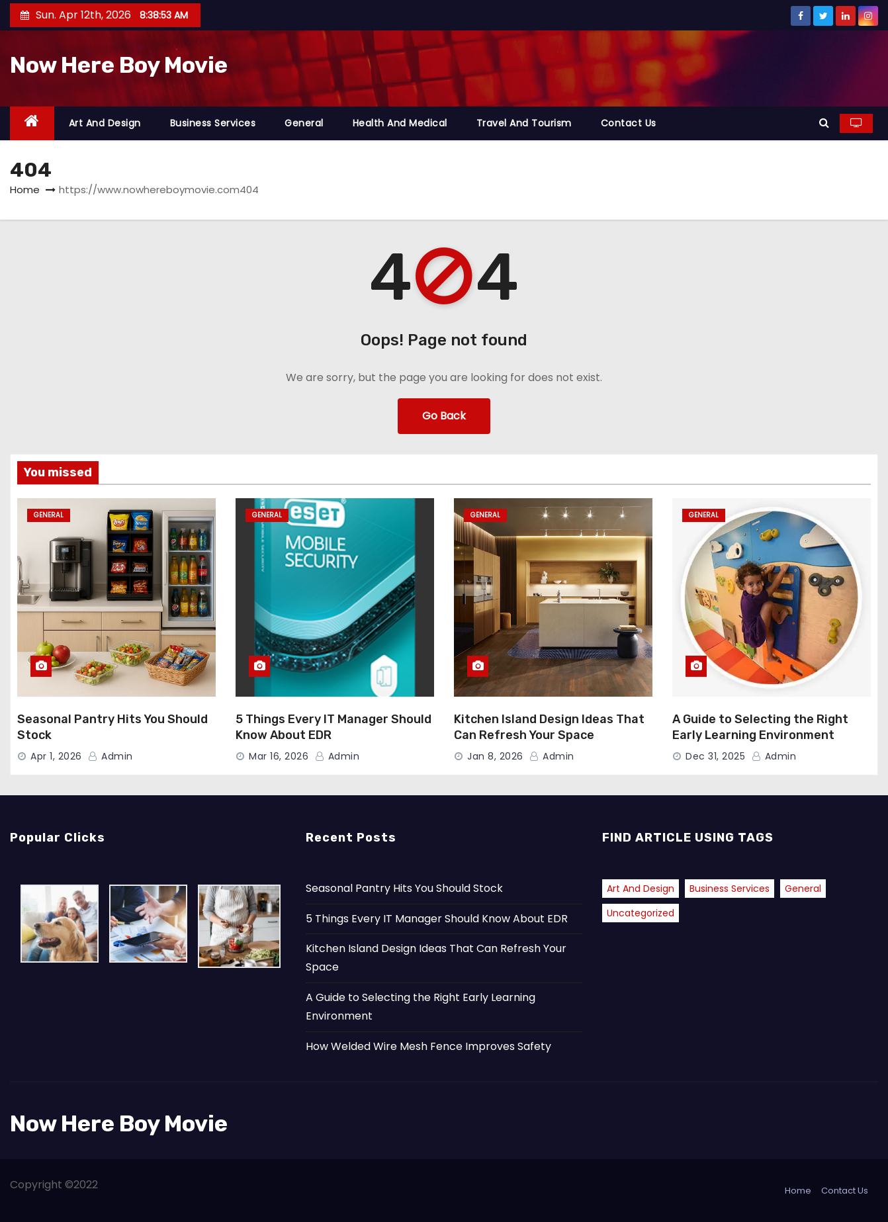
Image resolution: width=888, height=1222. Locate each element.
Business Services (213, 123)
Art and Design (105, 123)
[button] (824, 122)
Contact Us (628, 123)
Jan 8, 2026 (495, 756)
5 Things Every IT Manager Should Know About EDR (437, 918)
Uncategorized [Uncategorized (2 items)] (640, 913)
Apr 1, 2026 (56, 756)
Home (25, 189)
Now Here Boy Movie (119, 65)
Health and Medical (400, 123)
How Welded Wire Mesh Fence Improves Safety (428, 1046)
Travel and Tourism (524, 123)
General (304, 123)
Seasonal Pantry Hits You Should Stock (404, 888)
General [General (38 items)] (803, 888)
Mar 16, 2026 (278, 756)
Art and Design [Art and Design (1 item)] (640, 888)
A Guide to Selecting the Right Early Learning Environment (760, 727)
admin (110, 756)
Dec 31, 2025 (715, 756)
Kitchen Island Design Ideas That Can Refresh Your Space (549, 727)
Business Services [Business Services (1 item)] (729, 888)
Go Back (444, 415)
